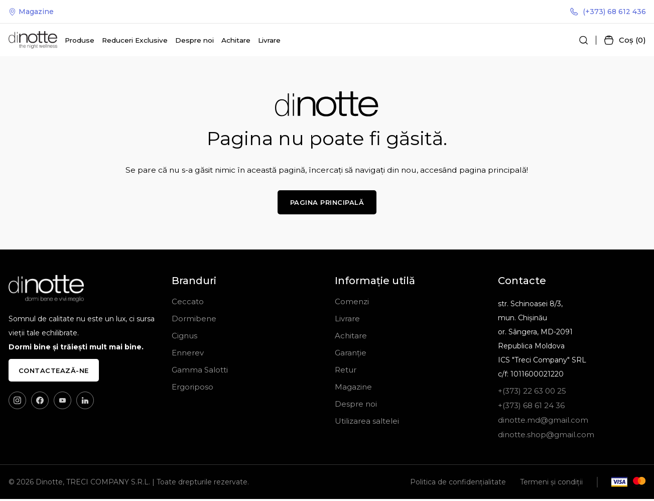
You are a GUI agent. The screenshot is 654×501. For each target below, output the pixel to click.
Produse (79, 41)
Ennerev (188, 354)
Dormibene (194, 320)
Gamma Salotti (200, 372)
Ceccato (188, 303)
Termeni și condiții (551, 483)
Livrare (269, 41)
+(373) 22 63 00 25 (532, 393)
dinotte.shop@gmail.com (546, 436)
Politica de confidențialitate (458, 483)
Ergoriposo (192, 389)
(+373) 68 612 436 (608, 12)
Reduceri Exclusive (135, 41)
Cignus (184, 337)
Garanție (350, 354)
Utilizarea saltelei (367, 423)
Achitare (235, 41)
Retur (345, 372)
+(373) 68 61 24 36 (531, 407)
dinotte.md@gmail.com (543, 422)
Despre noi (194, 41)
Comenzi (352, 303)
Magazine (31, 12)
